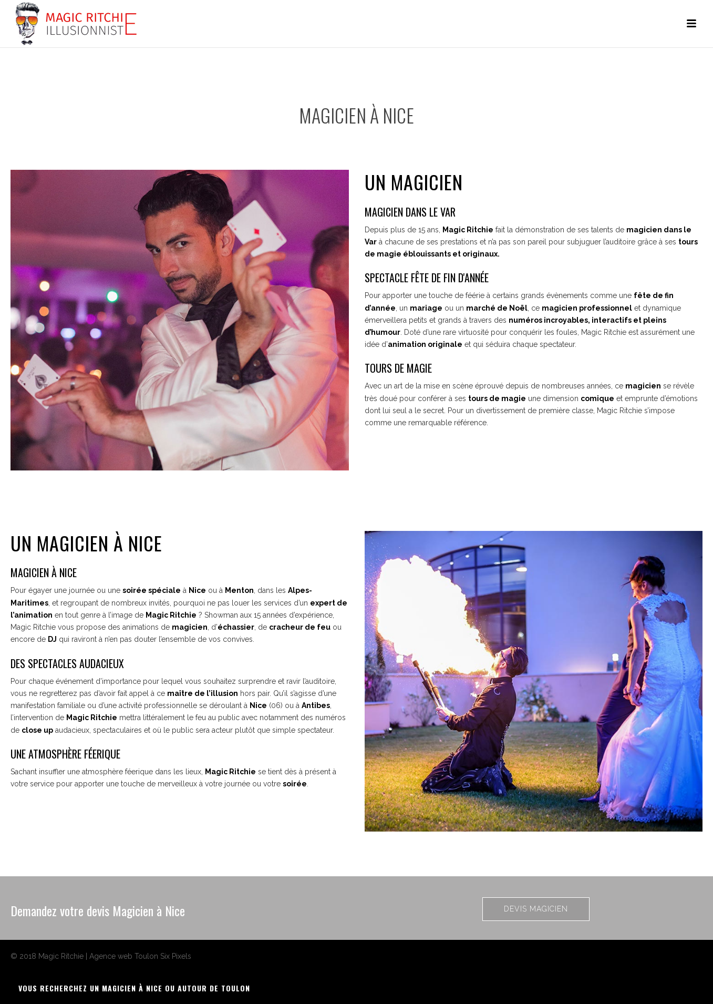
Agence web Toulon (123, 956)
